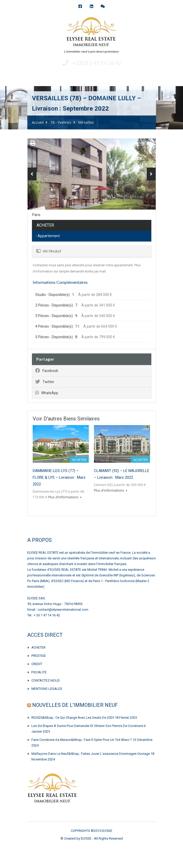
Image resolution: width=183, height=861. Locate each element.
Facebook (46, 371)
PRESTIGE (38, 656)
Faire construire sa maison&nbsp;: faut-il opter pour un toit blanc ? (81, 740)
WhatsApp (46, 393)
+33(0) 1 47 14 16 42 (96, 63)
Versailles (86, 122)
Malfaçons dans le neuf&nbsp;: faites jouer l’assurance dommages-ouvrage (90, 754)
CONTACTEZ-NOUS (45, 680)
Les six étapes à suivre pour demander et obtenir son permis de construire (87, 726)
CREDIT (36, 664)
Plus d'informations (65, 497)
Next (151, 174)
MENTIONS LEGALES (46, 689)
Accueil (38, 122)
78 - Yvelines (60, 122)
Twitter (44, 382)
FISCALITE (39, 672)
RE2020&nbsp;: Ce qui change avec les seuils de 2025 (72, 717)
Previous (32, 174)
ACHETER (38, 647)
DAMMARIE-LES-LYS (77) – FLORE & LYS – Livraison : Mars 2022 (59, 477)
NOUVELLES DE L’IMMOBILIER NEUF (75, 705)
